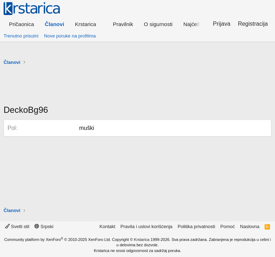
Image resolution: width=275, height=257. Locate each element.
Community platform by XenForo (57, 239)
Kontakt (107, 226)
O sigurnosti (158, 24)
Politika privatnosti (196, 226)
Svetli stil (17, 226)
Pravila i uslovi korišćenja (146, 226)
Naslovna (249, 226)
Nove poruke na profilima (70, 36)
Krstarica (141, 239)
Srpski (43, 226)
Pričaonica (21, 24)
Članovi (54, 24)
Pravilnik (123, 24)
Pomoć (227, 226)
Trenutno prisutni (21, 36)
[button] (88, 24)
